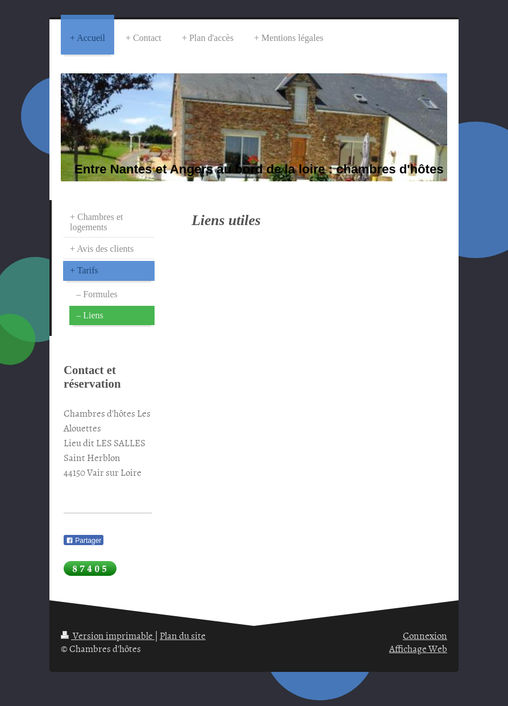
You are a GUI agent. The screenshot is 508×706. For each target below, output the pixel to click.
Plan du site (183, 635)
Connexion (425, 635)
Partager (83, 541)
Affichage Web (418, 648)
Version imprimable (108, 635)
